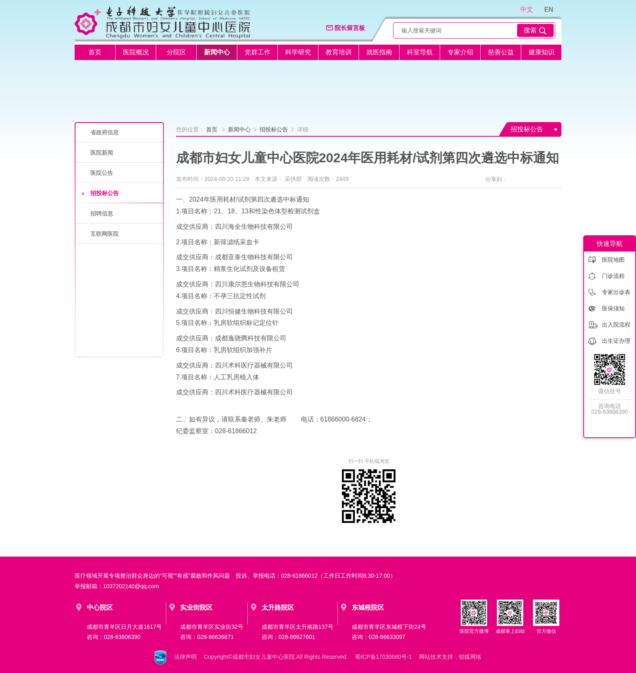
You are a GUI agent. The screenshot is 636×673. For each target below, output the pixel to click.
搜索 (535, 30)
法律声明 (185, 657)
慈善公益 (501, 52)
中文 (526, 9)
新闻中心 (217, 52)
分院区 (176, 52)
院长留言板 (345, 28)
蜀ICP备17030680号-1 (383, 657)
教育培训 (339, 52)
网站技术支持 (436, 657)
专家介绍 (460, 52)
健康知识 (541, 52)
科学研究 (298, 52)
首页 (94, 52)
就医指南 (379, 52)
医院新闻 (101, 152)
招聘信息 (101, 213)
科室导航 (420, 52)
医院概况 (136, 52)
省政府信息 (104, 132)
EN (548, 9)
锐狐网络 (470, 657)
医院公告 (101, 173)
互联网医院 (104, 233)
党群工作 (258, 52)
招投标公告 (104, 193)
